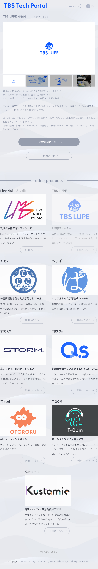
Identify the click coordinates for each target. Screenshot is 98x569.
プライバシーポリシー (49, 552)
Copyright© (13, 561)
